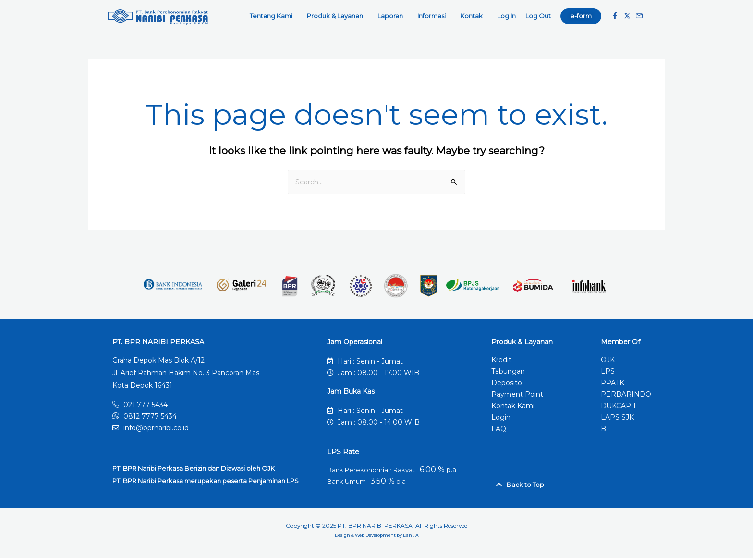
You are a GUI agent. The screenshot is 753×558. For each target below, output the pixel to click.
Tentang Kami (273, 16)
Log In (506, 16)
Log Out (538, 16)
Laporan (392, 16)
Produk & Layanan (337, 16)
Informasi (433, 16)
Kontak (473, 16)
